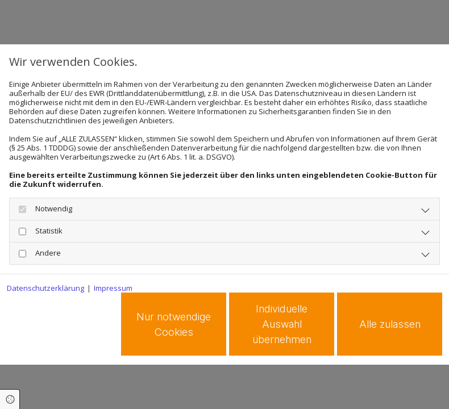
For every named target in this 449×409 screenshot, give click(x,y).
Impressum (113, 288)
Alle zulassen (390, 324)
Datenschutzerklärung (45, 288)
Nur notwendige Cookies (173, 324)
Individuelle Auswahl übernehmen (281, 324)
